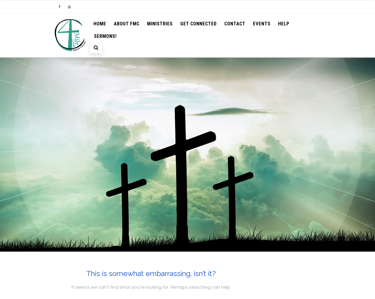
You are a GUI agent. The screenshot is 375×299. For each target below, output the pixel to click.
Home (100, 24)
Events (261, 24)
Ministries (160, 24)
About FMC (126, 24)
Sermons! (105, 36)
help (283, 24)
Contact (234, 24)
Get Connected (198, 24)
